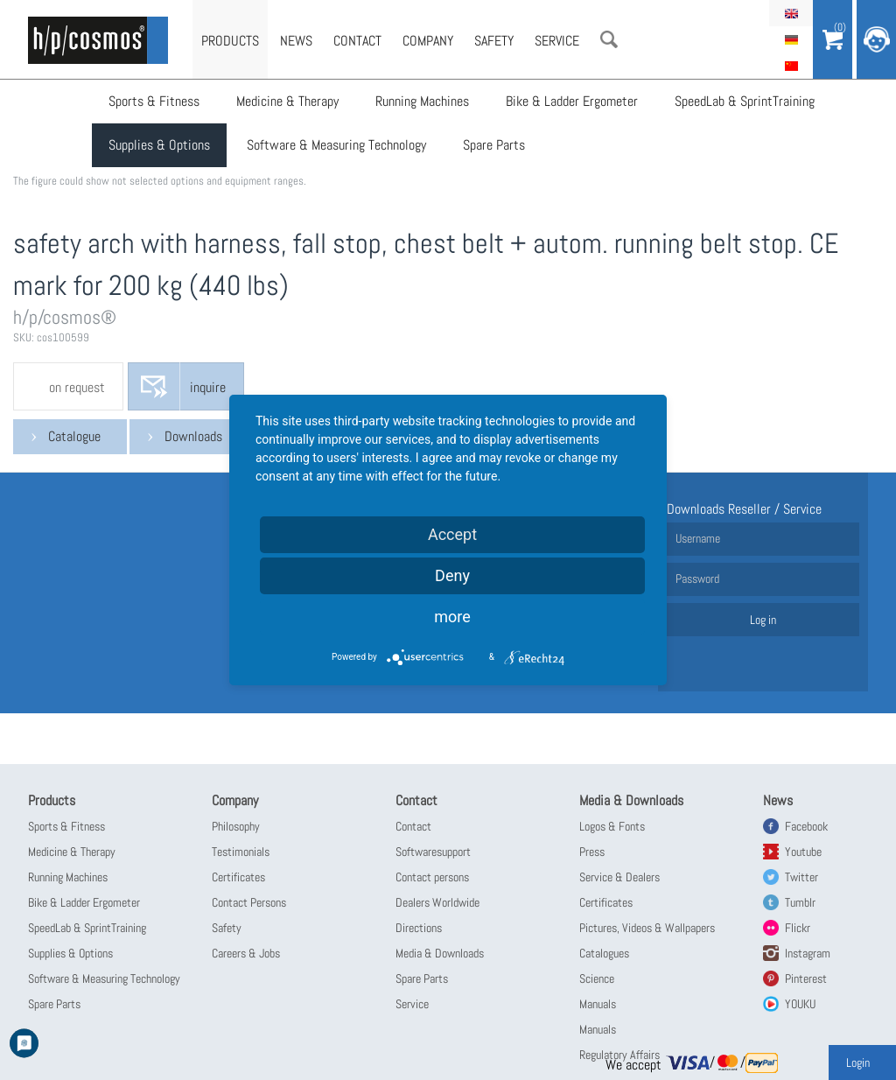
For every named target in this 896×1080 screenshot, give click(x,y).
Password (697, 578)
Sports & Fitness (154, 101)
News (296, 41)
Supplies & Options (159, 145)
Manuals (597, 1004)
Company (427, 41)
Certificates (238, 877)
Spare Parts (494, 145)
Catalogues (604, 953)
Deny (452, 575)
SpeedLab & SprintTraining (745, 101)
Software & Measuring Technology (336, 145)
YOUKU (800, 1004)
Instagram (807, 953)
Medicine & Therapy (287, 101)
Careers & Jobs (246, 953)
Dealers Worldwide (438, 902)
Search (609, 39)
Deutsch (791, 39)
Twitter (801, 877)
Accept (452, 534)
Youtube (803, 851)
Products (230, 41)
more (452, 616)
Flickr (797, 928)
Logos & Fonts (612, 826)
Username (698, 538)
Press (592, 851)
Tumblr (800, 902)
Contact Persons (249, 902)
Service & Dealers (619, 877)
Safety (494, 41)
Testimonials (241, 851)
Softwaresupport (433, 851)
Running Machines (422, 101)
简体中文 (791, 66)
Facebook (806, 826)
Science (596, 978)
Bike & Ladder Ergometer (572, 101)
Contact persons (432, 877)
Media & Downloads (440, 953)
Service (557, 41)
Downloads (193, 436)
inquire (208, 387)
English (791, 13)
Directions (419, 928)
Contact (357, 41)
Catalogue (74, 436)
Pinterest (806, 978)
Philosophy (236, 826)
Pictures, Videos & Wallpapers (647, 928)
